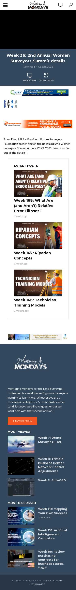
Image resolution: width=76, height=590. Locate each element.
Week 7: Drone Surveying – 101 (49, 440)
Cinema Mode (46, 77)
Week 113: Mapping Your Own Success (52, 511)
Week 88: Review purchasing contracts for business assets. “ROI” (51, 560)
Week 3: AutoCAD (52, 480)
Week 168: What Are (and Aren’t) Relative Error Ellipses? (34, 205)
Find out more (22, 420)
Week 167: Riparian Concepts (32, 255)
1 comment (44, 517)
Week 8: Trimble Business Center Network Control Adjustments (51, 465)
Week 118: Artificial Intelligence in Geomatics (52, 534)
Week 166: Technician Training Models (35, 303)
